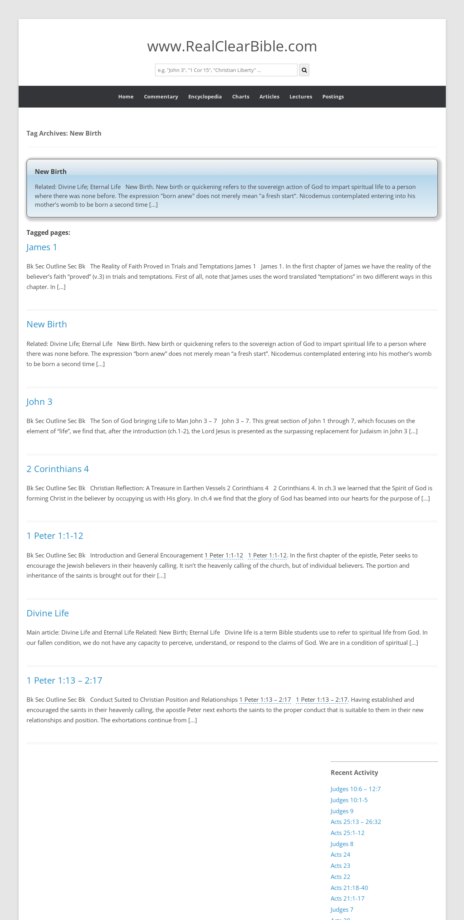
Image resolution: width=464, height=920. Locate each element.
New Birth (51, 171)
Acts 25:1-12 (348, 833)
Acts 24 (340, 854)
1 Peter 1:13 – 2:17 (64, 680)
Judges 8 (342, 844)
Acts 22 (340, 876)
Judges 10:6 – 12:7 (356, 789)
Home (126, 96)
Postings (333, 96)
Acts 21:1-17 (348, 898)
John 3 (40, 401)
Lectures (301, 96)
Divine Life (48, 613)
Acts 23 (340, 865)
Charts (240, 96)
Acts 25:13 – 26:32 (356, 822)
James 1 (42, 247)
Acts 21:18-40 (349, 887)
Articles (269, 96)
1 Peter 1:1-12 (55, 535)
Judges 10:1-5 (349, 800)
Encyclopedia (205, 96)
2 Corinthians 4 (58, 468)
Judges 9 (342, 810)
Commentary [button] (161, 96)
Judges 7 (342, 909)
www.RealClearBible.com (232, 46)
